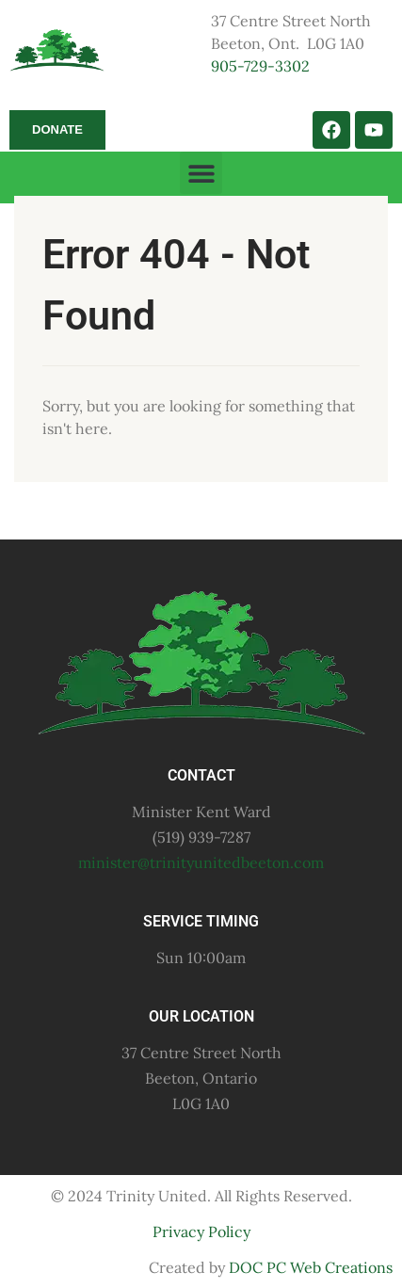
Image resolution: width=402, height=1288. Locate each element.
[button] (201, 173)
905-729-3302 (260, 65)
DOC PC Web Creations (311, 1267)
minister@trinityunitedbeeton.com (201, 862)
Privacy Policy (201, 1231)
